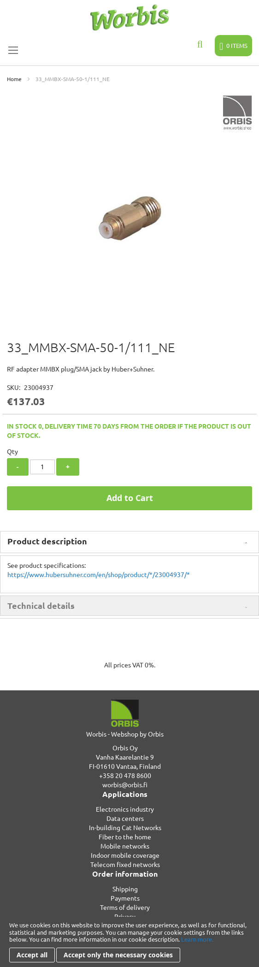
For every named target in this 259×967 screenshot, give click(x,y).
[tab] (129, 542)
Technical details (41, 605)
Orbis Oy (125, 747)
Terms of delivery (125, 907)
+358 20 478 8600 (125, 775)
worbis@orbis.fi (124, 784)
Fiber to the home (125, 836)
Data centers (125, 818)
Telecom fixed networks (125, 864)
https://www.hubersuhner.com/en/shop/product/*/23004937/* (98, 574)
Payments (125, 898)
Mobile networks (124, 846)
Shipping (125, 888)
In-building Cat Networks (125, 827)
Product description (47, 541)
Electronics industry (125, 809)
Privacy (124, 916)
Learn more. (197, 939)
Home (14, 79)
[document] (129, 941)
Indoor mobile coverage (125, 855)
